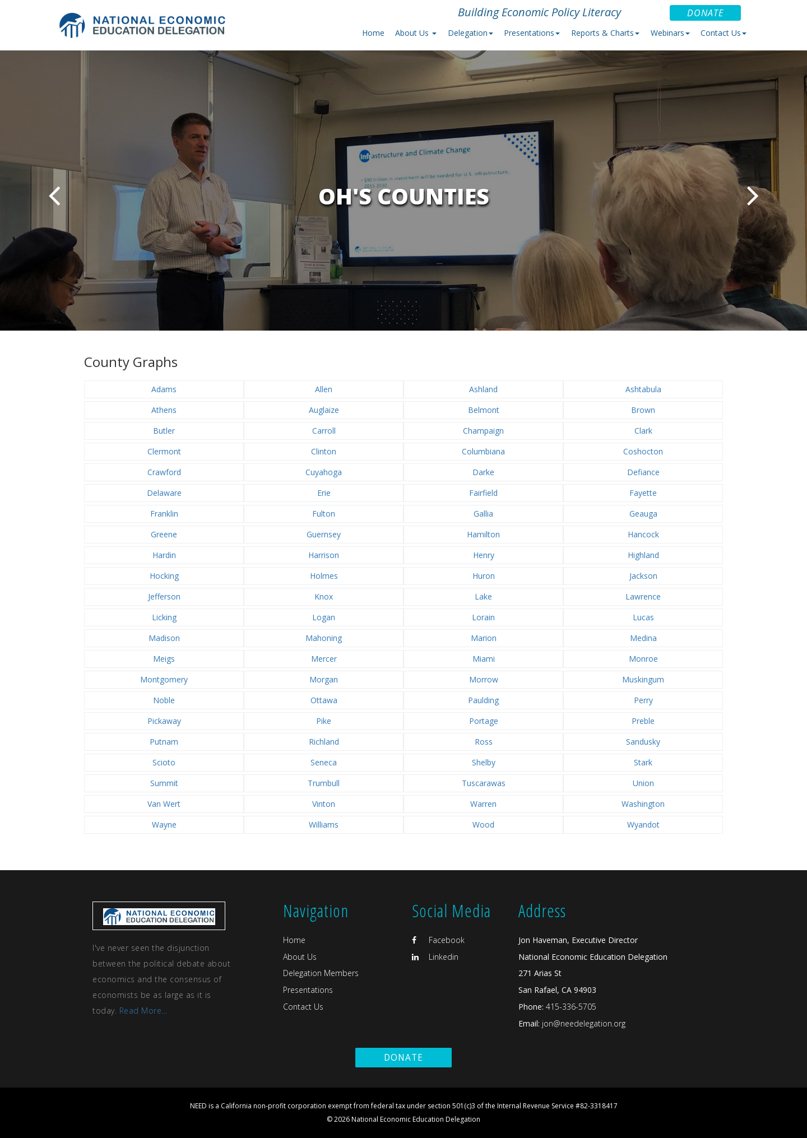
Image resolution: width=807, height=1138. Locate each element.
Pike (323, 721)
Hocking (164, 575)
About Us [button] (416, 32)
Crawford (164, 472)
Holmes (324, 575)
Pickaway (164, 721)
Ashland (483, 389)
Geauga (643, 513)
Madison (164, 638)
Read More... (143, 1010)
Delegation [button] (470, 32)
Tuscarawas (483, 783)
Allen (323, 389)
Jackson (643, 575)
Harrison (323, 555)
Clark (643, 430)
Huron (483, 575)
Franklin (164, 513)
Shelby (483, 762)
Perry (643, 700)
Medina (643, 638)
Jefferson (164, 596)
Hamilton (483, 534)
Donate (705, 13)
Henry (483, 555)
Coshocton (643, 451)
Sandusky (643, 741)
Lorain (483, 617)
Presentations (308, 989)
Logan (323, 617)
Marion (484, 638)
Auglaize (324, 410)
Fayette (643, 492)
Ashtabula (643, 389)
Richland (324, 741)
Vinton (323, 803)
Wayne (164, 824)
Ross (484, 741)
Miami (483, 658)
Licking (164, 617)
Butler (164, 430)
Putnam (164, 741)
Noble (164, 700)
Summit (164, 783)
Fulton (323, 513)
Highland (643, 555)
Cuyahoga (323, 472)
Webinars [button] (670, 32)
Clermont (164, 451)
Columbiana (483, 451)
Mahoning (323, 638)
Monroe (643, 658)
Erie (324, 492)
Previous (54, 195)
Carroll (324, 430)
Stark (643, 762)
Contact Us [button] (723, 32)
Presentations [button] (532, 32)
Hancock (643, 534)
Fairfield (483, 492)
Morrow (483, 679)
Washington (643, 803)
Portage (483, 721)
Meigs (164, 658)
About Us (300, 956)
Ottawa (323, 700)
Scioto (163, 762)
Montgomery (164, 679)
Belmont (483, 410)
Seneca (323, 762)
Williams (323, 824)
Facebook (438, 940)
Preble (643, 721)
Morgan (323, 679)
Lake (483, 596)
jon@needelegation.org (582, 1023)
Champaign (483, 430)
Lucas (643, 617)
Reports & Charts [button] (605, 32)
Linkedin (435, 956)
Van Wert (163, 803)
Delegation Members (321, 973)
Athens (164, 410)
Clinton (323, 451)
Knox (323, 596)
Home (373, 32)
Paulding (483, 700)
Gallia (483, 513)
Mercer (324, 658)
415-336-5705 (571, 1006)
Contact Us (303, 1006)
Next (753, 195)
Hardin (164, 555)
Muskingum (643, 679)
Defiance (643, 472)
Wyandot (643, 824)
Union (643, 783)
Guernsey (324, 534)
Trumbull (324, 783)
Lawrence (643, 596)
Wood (483, 824)
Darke (483, 472)
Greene (164, 534)
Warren (483, 803)
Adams (164, 389)
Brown (643, 410)
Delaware (164, 492)
